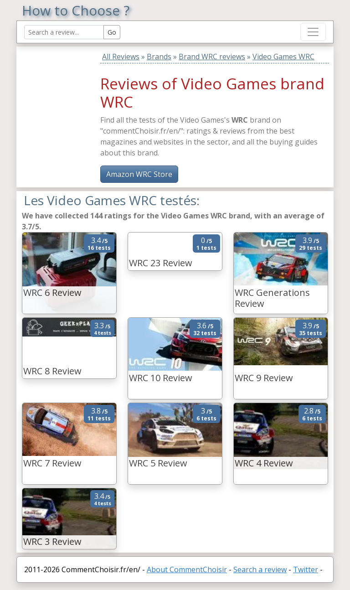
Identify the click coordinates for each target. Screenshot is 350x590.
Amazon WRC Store (139, 174)
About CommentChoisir (187, 569)
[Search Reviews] (64, 32)
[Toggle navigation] (313, 32)
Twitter (305, 569)
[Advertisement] (79, 103)
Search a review (260, 569)
